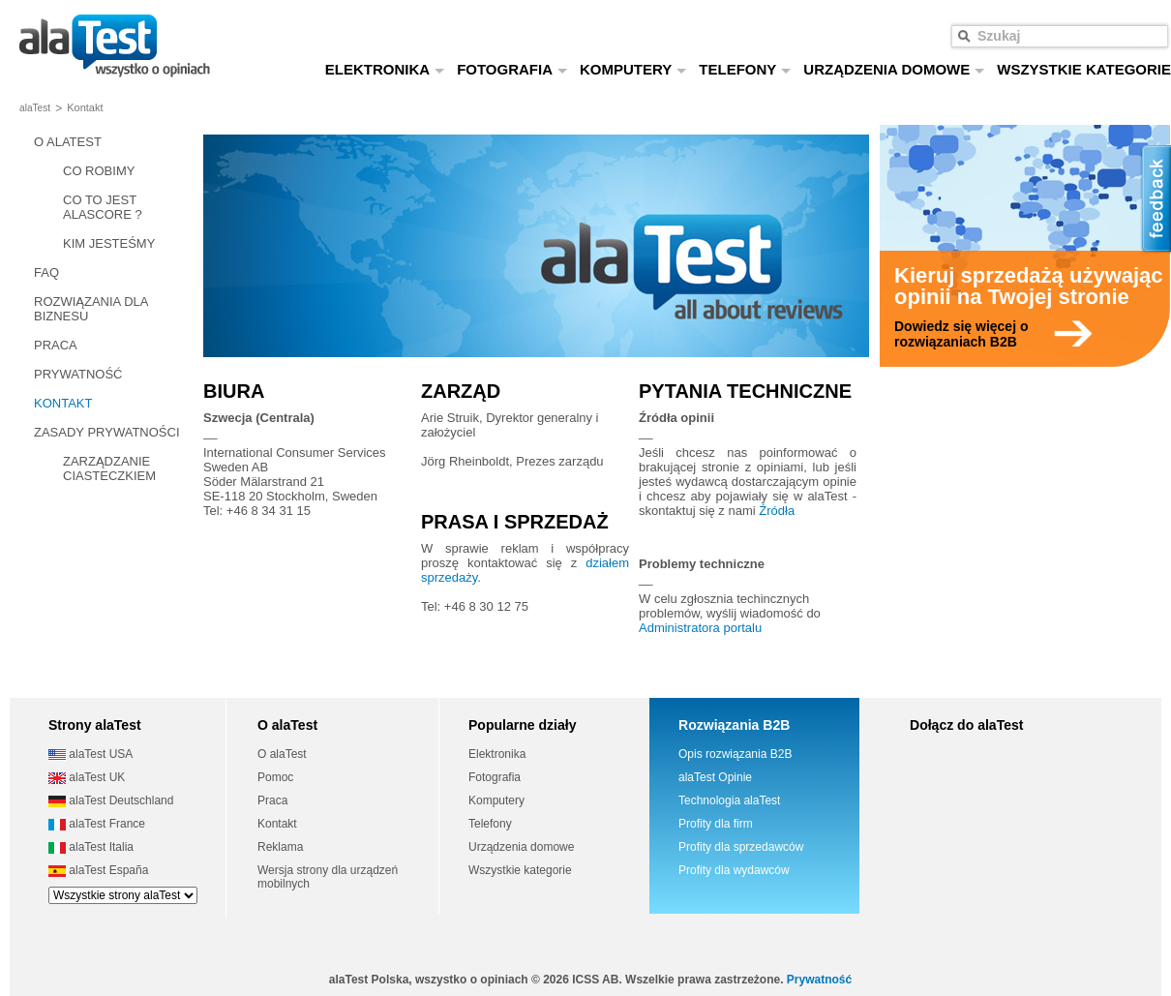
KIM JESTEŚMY (109, 243)
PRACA (55, 345)
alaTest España (98, 870)
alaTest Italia (91, 847)
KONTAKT (63, 403)
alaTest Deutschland (110, 800)
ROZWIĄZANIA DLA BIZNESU (91, 308)
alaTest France (96, 823)
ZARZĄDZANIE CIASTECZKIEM (109, 468)
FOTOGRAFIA (512, 69)
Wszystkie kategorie (520, 870)
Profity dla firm (715, 823)
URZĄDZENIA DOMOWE (894, 69)
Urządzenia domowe (521, 847)
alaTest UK (86, 777)
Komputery (496, 800)
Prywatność (819, 979)
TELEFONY (745, 69)
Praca (272, 800)
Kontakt (277, 823)
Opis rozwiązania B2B (735, 754)
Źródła (777, 510)
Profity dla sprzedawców (740, 847)
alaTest (34, 108)
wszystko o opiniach (114, 46)
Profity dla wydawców (734, 870)
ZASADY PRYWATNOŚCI (107, 432)
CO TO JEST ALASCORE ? (102, 207)
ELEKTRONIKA (385, 69)
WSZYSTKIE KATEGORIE (1084, 69)
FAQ (46, 272)
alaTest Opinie (715, 777)
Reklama (280, 847)
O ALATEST (68, 142)
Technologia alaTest (729, 800)
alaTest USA (90, 754)
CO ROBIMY (99, 171)
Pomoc (275, 777)
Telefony (490, 823)
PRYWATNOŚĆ (78, 374)
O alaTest (282, 754)
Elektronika (496, 754)
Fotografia (494, 777)
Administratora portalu (700, 627)
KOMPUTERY (633, 69)
